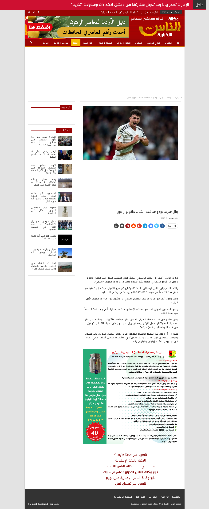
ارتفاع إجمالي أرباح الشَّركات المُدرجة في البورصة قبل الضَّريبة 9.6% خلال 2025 (43, 169)
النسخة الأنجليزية (109, 12)
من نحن (144, 12)
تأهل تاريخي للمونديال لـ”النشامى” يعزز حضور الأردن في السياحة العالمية (43, 225)
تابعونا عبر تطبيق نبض (130, 483)
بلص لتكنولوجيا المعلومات (40, 504)
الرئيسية (154, 12)
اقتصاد (138, 43)
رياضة (76, 43)
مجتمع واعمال (105, 43)
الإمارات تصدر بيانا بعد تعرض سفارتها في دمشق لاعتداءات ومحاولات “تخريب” (43, 141)
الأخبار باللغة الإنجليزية (130, 460)
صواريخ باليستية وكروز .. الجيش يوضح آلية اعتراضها (43, 252)
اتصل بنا (134, 12)
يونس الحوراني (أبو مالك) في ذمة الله (43, 237)
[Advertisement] (105, 70)
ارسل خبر (123, 12)
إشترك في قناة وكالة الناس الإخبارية (131, 466)
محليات (168, 43)
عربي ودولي (153, 43)
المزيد (46, 43)
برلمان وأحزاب (124, 43)
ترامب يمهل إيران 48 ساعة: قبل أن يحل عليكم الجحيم (43, 154)
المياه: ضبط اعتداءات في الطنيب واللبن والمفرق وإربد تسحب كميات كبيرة (43, 266)
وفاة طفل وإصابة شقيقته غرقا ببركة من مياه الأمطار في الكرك (43, 182)
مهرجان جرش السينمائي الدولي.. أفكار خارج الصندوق (43, 210)
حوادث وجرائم (61, 43)
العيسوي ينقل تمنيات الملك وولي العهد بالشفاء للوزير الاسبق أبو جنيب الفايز (43, 197)
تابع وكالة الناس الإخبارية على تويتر (130, 478)
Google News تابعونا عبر (130, 455)
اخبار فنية (88, 43)
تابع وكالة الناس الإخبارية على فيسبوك (130, 472)
